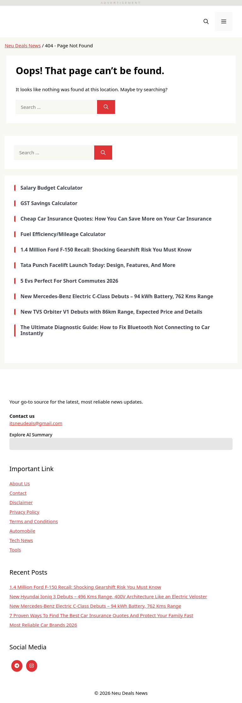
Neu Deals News (23, 45)
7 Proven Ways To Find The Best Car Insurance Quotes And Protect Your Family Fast (101, 615)
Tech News (21, 540)
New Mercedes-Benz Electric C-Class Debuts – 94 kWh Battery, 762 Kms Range (95, 606)
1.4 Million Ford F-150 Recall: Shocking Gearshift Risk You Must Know (85, 587)
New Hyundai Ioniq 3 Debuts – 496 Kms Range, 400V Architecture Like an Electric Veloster (108, 596)
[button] (206, 21)
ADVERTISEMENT (121, 2)
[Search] (106, 107)
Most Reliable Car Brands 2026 (43, 625)
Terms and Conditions (33, 521)
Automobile (22, 531)
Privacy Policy (24, 512)
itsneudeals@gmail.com (35, 423)
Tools (15, 549)
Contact (17, 493)
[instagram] (31, 666)
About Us (19, 483)
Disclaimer (21, 502)
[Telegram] (16, 666)
